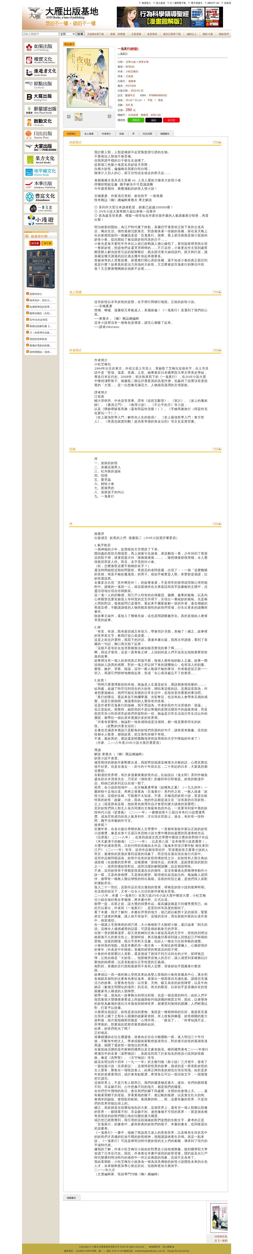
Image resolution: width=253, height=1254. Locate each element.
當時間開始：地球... (41, 352)
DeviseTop (183, 1251)
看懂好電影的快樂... (41, 345)
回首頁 (227, 3)
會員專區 (152, 34)
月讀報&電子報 (95, 34)
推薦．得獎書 (117, 34)
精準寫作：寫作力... (41, 300)
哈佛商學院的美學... (41, 306)
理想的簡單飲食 (38, 339)
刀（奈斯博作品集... (41, 332)
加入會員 (160, 3)
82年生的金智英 (38, 319)
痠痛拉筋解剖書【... (41, 326)
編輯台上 (192, 34)
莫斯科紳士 (36, 294)
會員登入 (146, 3)
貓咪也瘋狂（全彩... (41, 313)
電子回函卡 (196, 3)
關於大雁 (208, 34)
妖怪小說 (156, 115)
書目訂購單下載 (172, 34)
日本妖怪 (133, 115)
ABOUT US (213, 3)
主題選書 (136, 34)
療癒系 (144, 115)
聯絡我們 (224, 34)
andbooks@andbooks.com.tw (150, 1251)
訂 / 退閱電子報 (178, 3)
